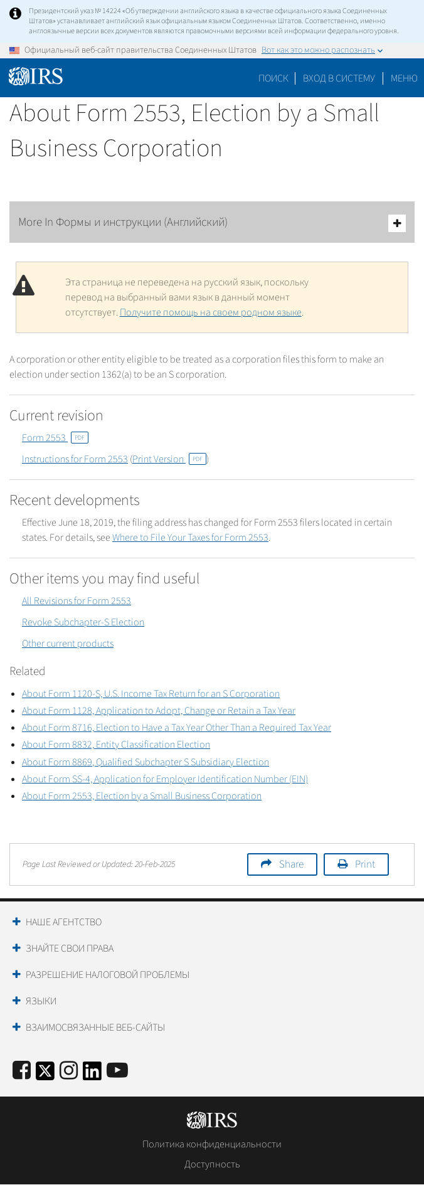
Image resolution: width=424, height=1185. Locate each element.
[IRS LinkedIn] (92, 1075)
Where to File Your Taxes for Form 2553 (190, 538)
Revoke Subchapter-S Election (83, 622)
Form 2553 (55, 438)
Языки (41, 1001)
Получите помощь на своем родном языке (211, 312)
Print (365, 864)
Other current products (68, 644)
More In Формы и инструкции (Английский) (212, 223)
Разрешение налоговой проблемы (107, 975)
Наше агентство (64, 922)
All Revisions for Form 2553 (76, 601)
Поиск (273, 78)
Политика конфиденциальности (212, 1144)
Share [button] (291, 864)
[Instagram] (69, 1071)
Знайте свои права (70, 948)
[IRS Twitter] (45, 1075)
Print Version (169, 459)
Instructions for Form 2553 (75, 459)
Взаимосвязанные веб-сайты (95, 1027)
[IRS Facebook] (22, 1071)
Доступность (212, 1164)
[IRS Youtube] (117, 1071)
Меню (404, 78)
